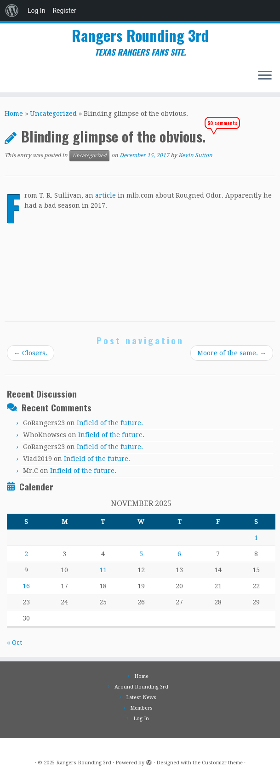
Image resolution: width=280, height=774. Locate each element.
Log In (36, 10)
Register (64, 10)
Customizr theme (222, 763)
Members (141, 708)
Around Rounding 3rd (141, 687)
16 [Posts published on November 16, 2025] (26, 586)
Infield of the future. (110, 423)
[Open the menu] (265, 76)
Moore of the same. (231, 353)
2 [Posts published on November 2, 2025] (26, 554)
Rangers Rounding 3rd (140, 35)
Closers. (30, 353)
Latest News (141, 697)
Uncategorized (53, 113)
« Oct (14, 642)
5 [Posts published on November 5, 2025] (141, 554)
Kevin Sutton (195, 156)
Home (14, 113)
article (105, 195)
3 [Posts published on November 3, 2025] (64, 554)
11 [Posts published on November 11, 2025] (103, 570)
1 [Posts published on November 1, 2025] (256, 537)
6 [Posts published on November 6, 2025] (179, 554)
